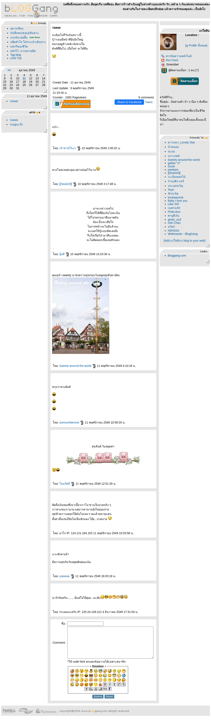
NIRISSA (175, 230)
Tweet (150, 102)
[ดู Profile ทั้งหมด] (197, 45)
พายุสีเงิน (175, 215)
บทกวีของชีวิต (19, 51)
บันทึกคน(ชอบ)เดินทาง (24, 33)
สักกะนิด (174, 193)
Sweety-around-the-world (71, 365)
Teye (172, 189)
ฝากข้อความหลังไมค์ (178, 56)
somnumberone (65, 422)
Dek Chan (175, 222)
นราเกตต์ (175, 156)
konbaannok (177, 197)
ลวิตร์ (172, 226)
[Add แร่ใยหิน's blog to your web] (185, 240)
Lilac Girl (174, 204)
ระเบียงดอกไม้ (178, 176)
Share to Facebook (131, 102)
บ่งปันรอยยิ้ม (19, 37)
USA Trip (15, 62)
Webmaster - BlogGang (184, 233)
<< (8, 74)
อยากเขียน (16, 28)
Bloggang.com (178, 255)
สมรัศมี (61, 483)
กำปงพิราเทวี (177, 181)
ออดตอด (60, 576)
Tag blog (15, 59)
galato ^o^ (175, 163)
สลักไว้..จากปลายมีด (23, 55)
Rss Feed (171, 60)
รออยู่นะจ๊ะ (16, 129)
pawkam (174, 169)
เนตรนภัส (175, 207)
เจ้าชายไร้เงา (64, 148)
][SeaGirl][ (62, 184)
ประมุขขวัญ (176, 185)
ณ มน (173, 151)
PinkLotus (175, 211)
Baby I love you (179, 200)
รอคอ (14, 105)
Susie (172, 166)
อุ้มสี (58, 254)
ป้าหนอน (174, 147)
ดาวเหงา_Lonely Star (182, 142)
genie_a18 (176, 219)
